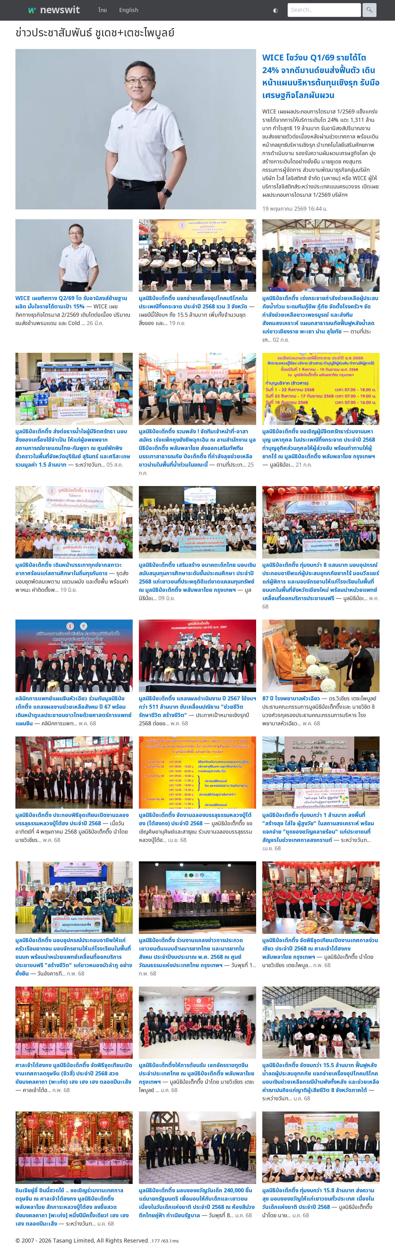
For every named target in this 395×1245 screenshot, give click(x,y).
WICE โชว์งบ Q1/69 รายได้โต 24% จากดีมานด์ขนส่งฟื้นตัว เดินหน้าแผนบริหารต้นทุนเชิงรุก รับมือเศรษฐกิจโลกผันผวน (321, 77)
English (128, 10)
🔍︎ (369, 10)
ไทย (102, 10)
